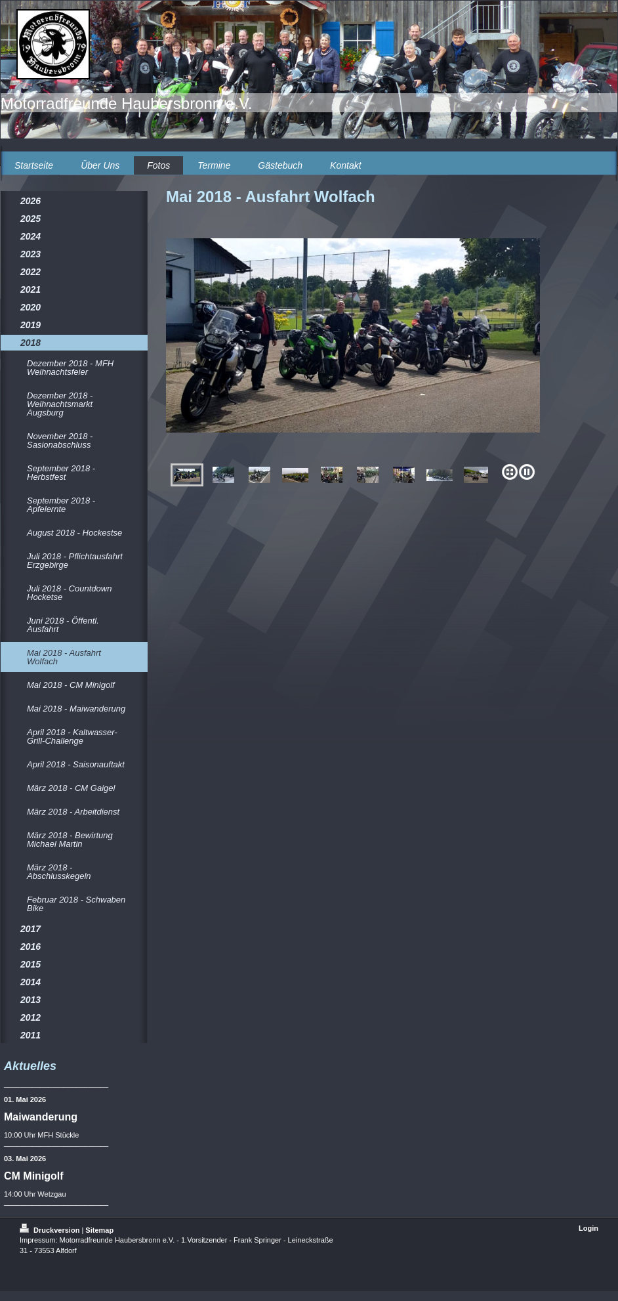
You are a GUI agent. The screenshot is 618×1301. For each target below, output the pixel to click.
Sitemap (99, 1230)
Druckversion (50, 1230)
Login (588, 1228)
